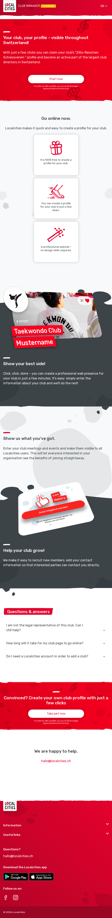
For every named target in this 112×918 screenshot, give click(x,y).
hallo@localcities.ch (56, 761)
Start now (56, 79)
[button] (102, 6)
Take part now (56, 713)
